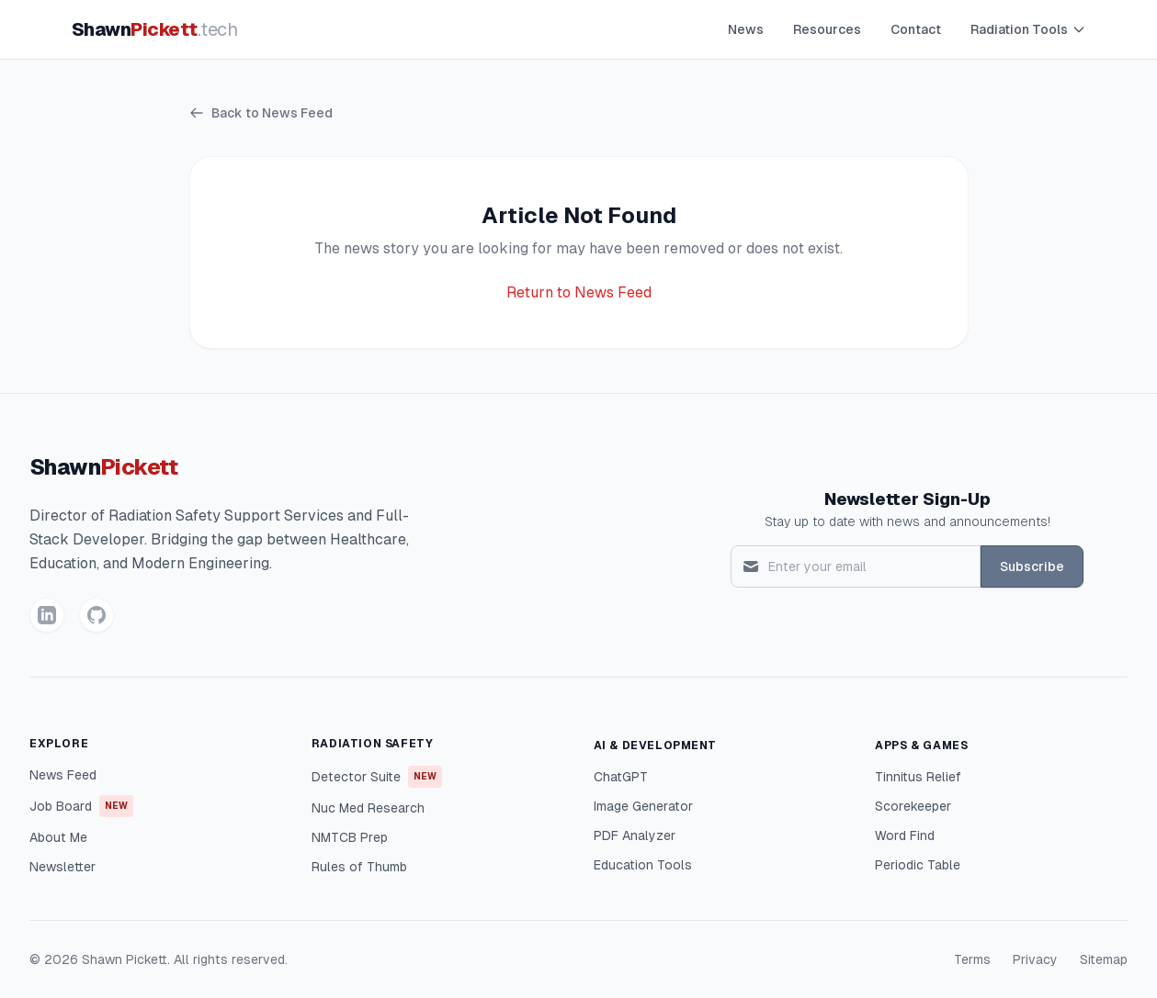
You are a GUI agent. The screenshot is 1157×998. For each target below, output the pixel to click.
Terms (972, 959)
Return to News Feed (579, 292)
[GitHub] (96, 615)
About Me (58, 837)
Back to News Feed (261, 113)
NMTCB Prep (350, 837)
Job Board (81, 806)
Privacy (1035, 959)
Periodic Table (917, 865)
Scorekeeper (913, 806)
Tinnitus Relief (918, 776)
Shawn (155, 29)
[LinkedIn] (46, 615)
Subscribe (1032, 566)
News (746, 29)
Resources (827, 29)
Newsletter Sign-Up (907, 499)
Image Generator (643, 806)
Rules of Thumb (359, 866)
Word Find (905, 835)
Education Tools (643, 865)
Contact (915, 29)
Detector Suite (377, 777)
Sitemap (1104, 959)
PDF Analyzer (634, 835)
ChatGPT (621, 776)
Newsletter (62, 866)
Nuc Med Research (368, 808)
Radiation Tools (1028, 29)
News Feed (62, 775)
